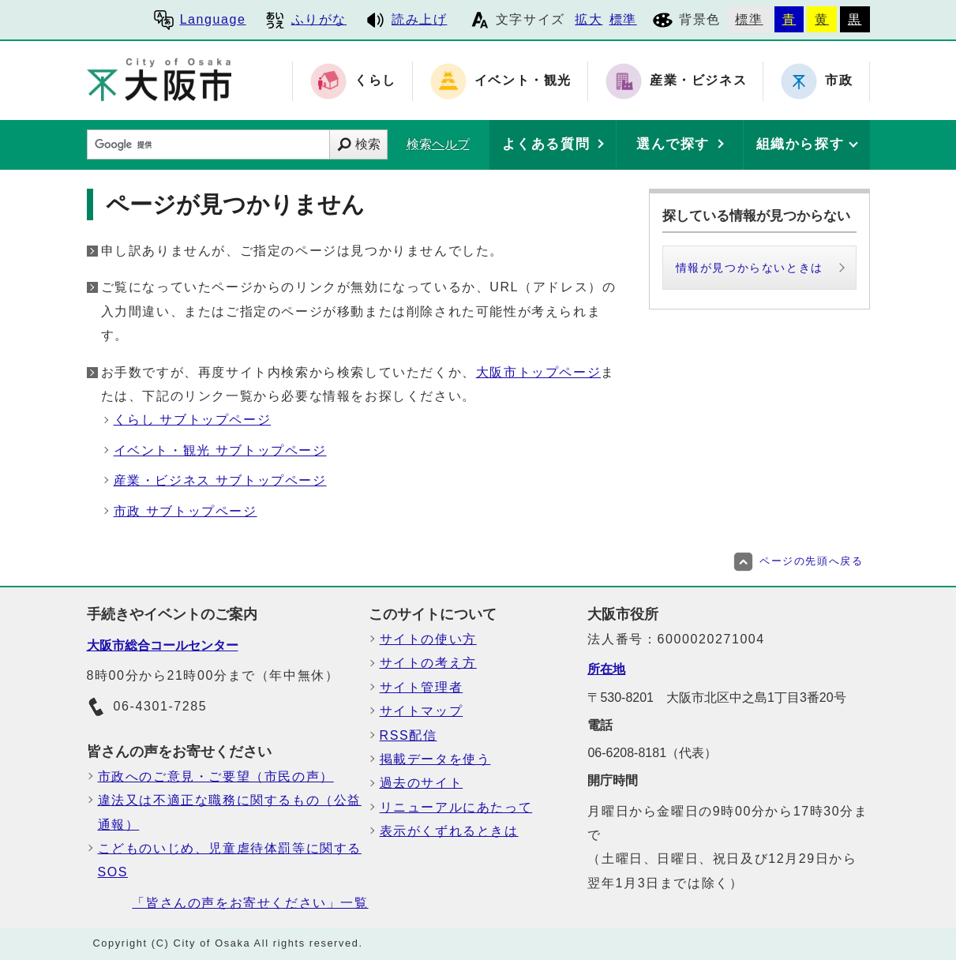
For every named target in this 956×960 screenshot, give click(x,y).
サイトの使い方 (428, 639)
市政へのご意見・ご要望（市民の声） (216, 776)
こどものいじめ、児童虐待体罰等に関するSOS (230, 860)
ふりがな (306, 19)
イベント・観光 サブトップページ (220, 450)
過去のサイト (421, 782)
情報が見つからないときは (749, 267)
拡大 (588, 19)
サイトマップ (421, 711)
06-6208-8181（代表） (652, 752)
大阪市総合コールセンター (162, 645)
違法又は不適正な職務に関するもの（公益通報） (230, 812)
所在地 (606, 669)
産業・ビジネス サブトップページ (220, 480)
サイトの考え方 (428, 662)
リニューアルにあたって (456, 807)
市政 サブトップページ (185, 511)
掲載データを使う (435, 759)
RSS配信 (408, 735)
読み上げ (406, 19)
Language (200, 19)
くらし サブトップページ (193, 419)
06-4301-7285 (147, 707)
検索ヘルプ (438, 144)
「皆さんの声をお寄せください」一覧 (250, 902)
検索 (368, 144)
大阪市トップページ (538, 372)
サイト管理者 (421, 687)
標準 (623, 19)
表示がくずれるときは (449, 831)
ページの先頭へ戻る (798, 561)
